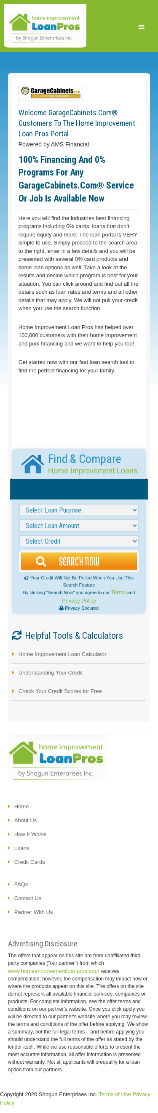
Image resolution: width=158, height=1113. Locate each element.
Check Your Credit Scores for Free (60, 691)
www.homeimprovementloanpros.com (53, 971)
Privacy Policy (79, 601)
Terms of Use (115, 1094)
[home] (45, 27)
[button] (141, 27)
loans (21, 848)
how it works (30, 834)
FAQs (21, 884)
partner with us (33, 912)
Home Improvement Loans (92, 471)
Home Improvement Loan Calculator (63, 654)
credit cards (29, 862)
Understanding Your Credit (51, 672)
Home (21, 806)
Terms (118, 592)
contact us (27, 898)
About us (25, 820)
